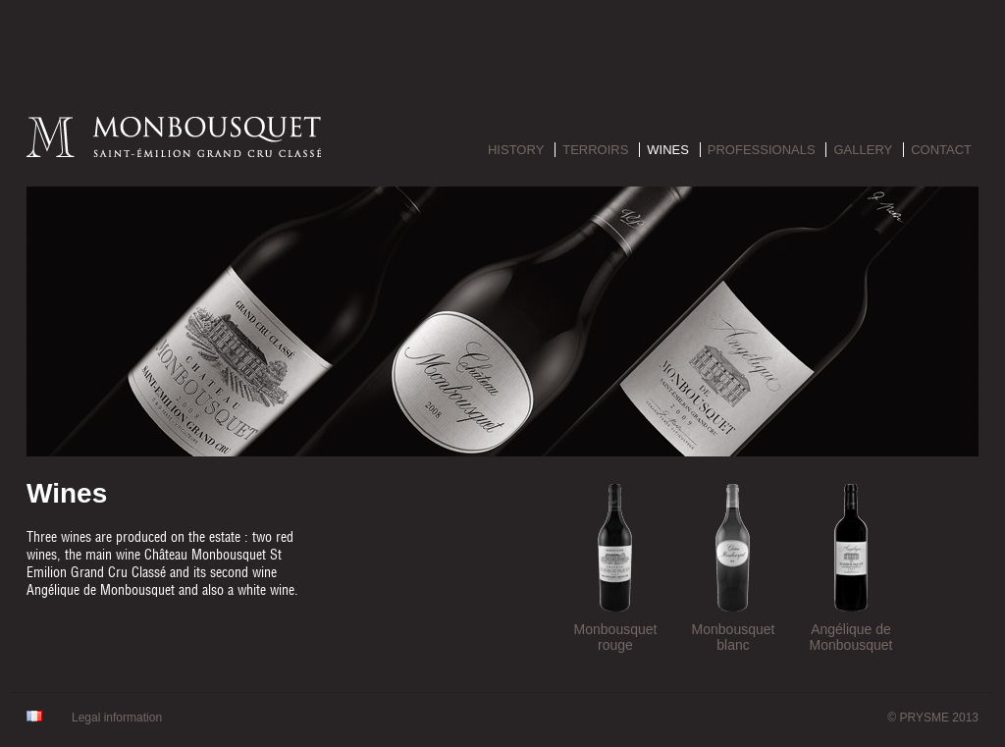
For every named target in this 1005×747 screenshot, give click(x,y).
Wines (668, 149)
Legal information (117, 717)
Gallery (862, 149)
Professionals (762, 149)
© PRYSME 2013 (933, 717)
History (516, 149)
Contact (941, 149)
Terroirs (595, 149)
